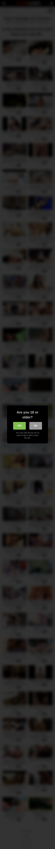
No (35, 425)
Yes (19, 425)
